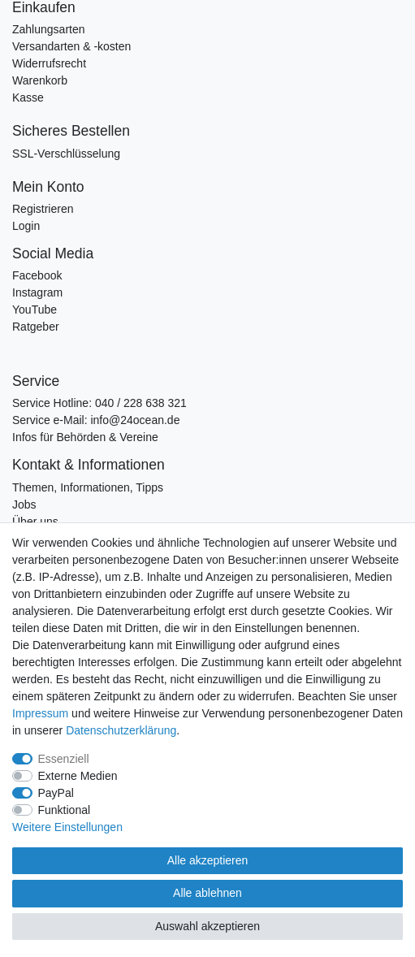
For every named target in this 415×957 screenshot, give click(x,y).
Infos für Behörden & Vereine (85, 437)
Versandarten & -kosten (71, 46)
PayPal (56, 792)
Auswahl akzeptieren (207, 926)
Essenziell (63, 758)
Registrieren (42, 208)
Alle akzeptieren (208, 860)
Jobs (24, 504)
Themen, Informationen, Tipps (87, 487)
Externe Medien (78, 775)
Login (26, 225)
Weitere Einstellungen (67, 827)
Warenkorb (39, 80)
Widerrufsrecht (49, 63)
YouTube (34, 309)
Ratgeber (35, 326)
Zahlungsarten (48, 29)
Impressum (40, 713)
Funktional (64, 809)
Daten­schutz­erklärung (121, 730)
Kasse (28, 97)
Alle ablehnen (207, 892)
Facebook (37, 275)
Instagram (37, 292)
